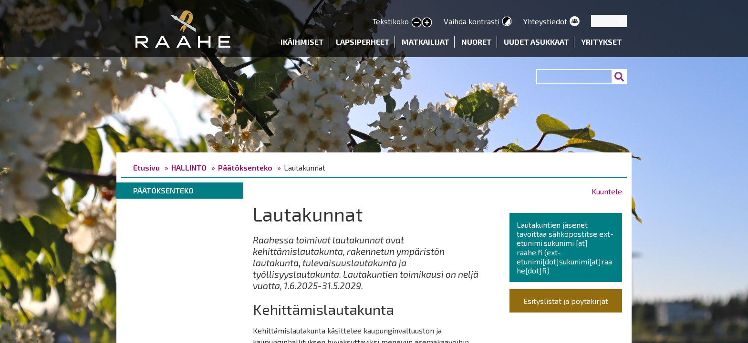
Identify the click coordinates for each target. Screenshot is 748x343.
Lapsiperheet (363, 41)
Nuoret (476, 41)
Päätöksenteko (245, 167)
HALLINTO (189, 167)
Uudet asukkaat (536, 41)
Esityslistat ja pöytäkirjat (565, 300)
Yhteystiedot (545, 21)
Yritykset (601, 41)
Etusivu (146, 167)
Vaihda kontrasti (471, 21)
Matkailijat (425, 41)
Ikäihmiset (302, 41)
